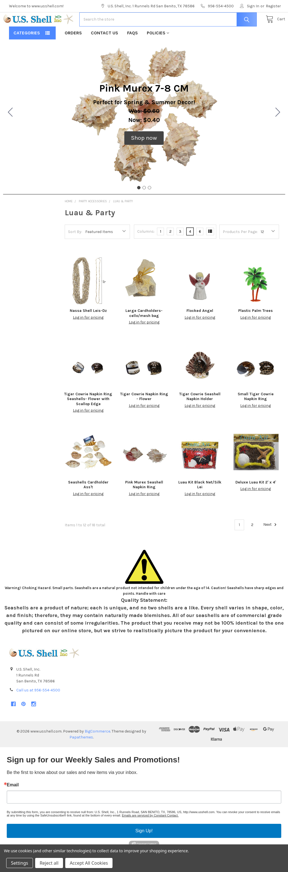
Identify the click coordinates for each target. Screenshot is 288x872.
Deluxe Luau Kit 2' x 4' (255, 500)
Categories (27, 51)
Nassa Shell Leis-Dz (88, 328)
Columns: (146, 249)
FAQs (132, 51)
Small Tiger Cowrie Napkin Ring (256, 415)
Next (270, 542)
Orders (73, 51)
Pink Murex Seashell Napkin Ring (144, 502)
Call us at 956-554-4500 (38, 708)
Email (13, 803)
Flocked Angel (199, 328)
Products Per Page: (240, 249)
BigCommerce (97, 749)
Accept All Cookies (89, 863)
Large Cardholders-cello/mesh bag (144, 331)
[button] (144, 156)
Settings (19, 863)
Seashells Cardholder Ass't (88, 502)
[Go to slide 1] (138, 205)
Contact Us (104, 51)
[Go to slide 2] (278, 130)
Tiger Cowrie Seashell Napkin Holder (199, 415)
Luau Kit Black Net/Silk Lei (199, 502)
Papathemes (81, 755)
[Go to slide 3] (10, 130)
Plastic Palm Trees (255, 328)
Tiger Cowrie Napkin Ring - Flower (144, 415)
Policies (158, 51)
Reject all (49, 863)
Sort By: (75, 249)
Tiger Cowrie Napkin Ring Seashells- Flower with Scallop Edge (88, 417)
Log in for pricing (88, 335)
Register (273, 6)
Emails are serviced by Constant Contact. (150, 833)
